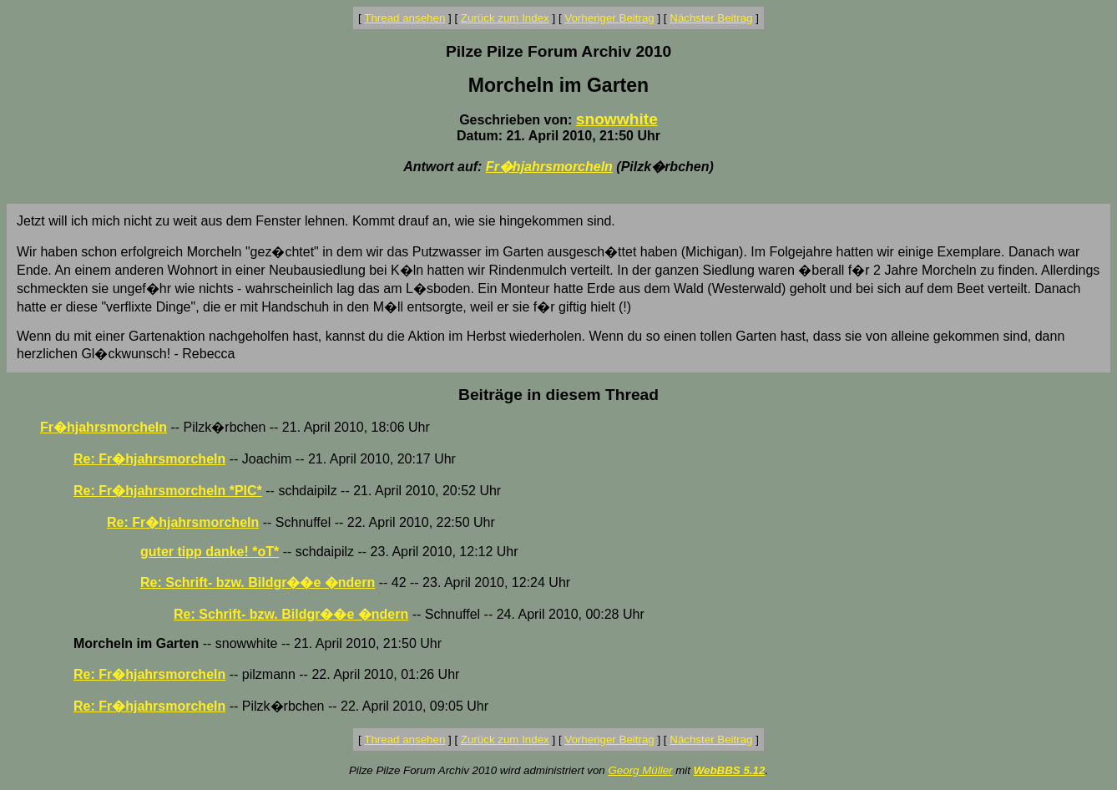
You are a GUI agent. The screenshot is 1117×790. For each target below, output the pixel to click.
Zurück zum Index (505, 18)
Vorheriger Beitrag (609, 18)
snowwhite (617, 119)
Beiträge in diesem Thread (558, 394)
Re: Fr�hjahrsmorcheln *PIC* (167, 491)
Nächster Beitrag (711, 18)
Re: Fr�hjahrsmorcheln (149, 459)
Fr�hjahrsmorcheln (549, 167)
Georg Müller (640, 770)
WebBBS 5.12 (730, 770)
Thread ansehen (404, 18)
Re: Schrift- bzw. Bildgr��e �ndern (257, 582)
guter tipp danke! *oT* (209, 551)
